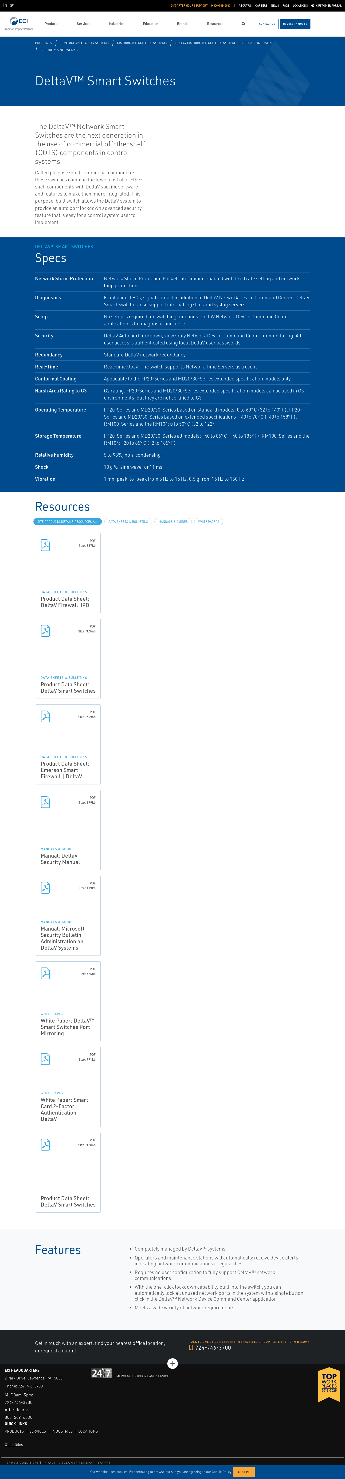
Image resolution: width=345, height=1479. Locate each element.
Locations (88, 1431)
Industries (62, 1431)
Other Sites (14, 1444)
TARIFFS (104, 1462)
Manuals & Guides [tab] (173, 522)
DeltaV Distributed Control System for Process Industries (225, 43)
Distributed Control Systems (142, 43)
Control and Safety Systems (84, 43)
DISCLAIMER (68, 1462)
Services (37, 1431)
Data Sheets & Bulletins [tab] (128, 522)
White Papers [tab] (208, 522)
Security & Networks (59, 50)
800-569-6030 (18, 1416)
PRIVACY (49, 1462)
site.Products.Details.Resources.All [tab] (67, 522)
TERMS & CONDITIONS (22, 1462)
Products (43, 43)
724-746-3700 (210, 1347)
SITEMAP (87, 1462)
